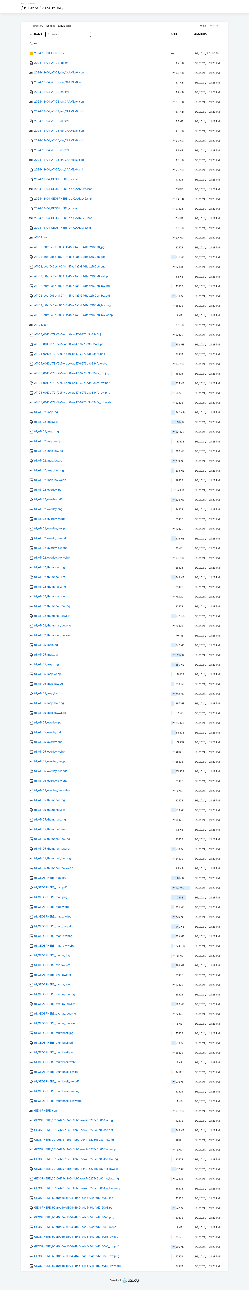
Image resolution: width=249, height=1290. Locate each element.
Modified (200, 34)
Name (38, 34)
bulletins (31, 8)
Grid (214, 25)
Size (174, 34)
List (203, 25)
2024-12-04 (51, 8)
